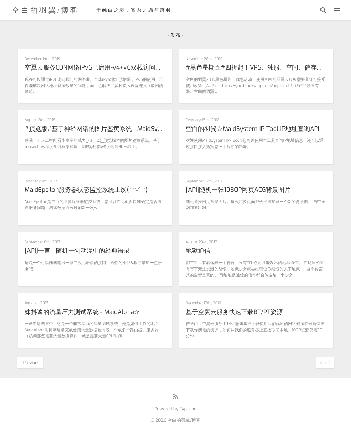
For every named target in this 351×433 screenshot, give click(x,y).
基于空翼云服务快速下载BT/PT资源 (234, 312)
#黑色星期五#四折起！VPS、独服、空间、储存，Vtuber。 (256, 68)
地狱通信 (198, 251)
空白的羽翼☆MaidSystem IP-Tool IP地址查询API (252, 129)
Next (324, 363)
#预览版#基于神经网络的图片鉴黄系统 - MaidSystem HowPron (95, 129)
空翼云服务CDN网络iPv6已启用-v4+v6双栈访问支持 (95, 68)
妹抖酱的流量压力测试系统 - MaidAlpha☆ (82, 312)
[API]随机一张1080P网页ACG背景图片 (238, 190)
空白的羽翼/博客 (45, 10)
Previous (30, 363)
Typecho (188, 409)
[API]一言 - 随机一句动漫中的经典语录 (77, 251)
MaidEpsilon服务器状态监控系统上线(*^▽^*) (86, 190)
